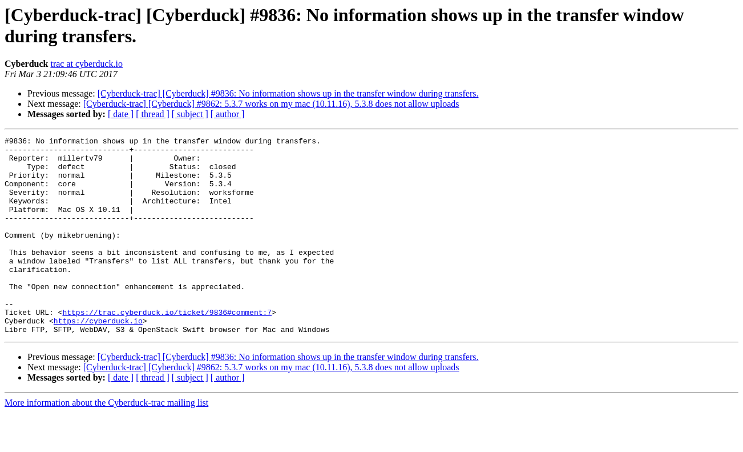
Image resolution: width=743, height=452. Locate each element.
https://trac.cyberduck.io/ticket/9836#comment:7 (167, 348)
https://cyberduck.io (98, 358)
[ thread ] (152, 114)
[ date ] (121, 114)
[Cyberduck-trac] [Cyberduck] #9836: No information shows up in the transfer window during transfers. (288, 93)
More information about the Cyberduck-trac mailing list (106, 442)
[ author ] (228, 114)
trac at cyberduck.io (86, 64)
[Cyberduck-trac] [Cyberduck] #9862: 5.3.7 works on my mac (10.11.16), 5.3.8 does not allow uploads (271, 104)
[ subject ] (190, 114)
